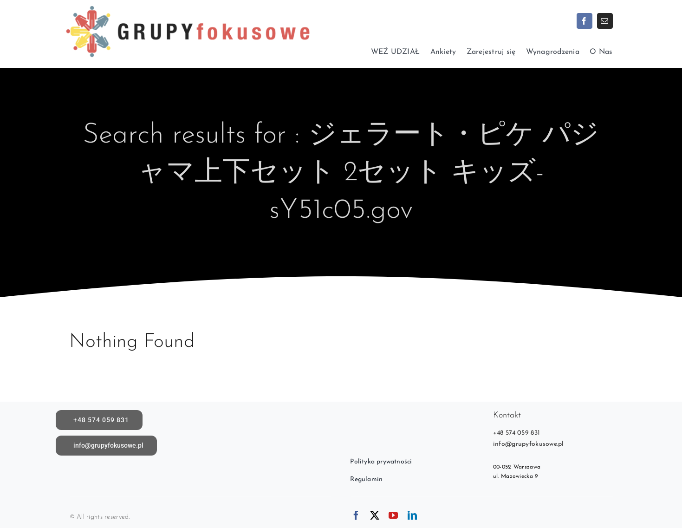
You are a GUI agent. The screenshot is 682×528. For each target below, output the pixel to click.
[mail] (605, 21)
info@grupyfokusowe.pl (528, 444)
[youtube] (393, 515)
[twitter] (374, 515)
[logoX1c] (187, 4)
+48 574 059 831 (516, 433)
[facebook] (584, 21)
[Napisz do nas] (106, 446)
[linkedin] (412, 515)
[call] (99, 420)
